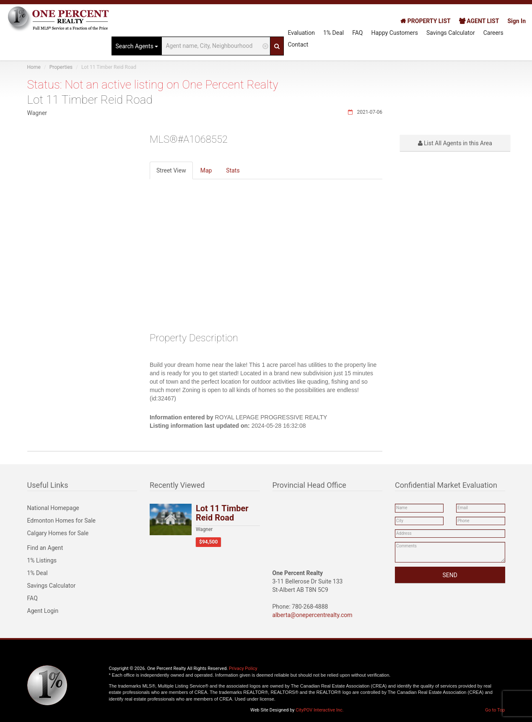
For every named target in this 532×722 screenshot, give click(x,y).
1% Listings (42, 560)
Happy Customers (394, 32)
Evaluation (301, 32)
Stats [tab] (232, 170)
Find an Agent (45, 547)
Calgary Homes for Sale (58, 533)
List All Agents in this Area (455, 143)
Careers (493, 32)
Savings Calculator (450, 32)
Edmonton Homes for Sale (61, 520)
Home (34, 67)
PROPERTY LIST (425, 21)
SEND (450, 575)
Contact (298, 44)
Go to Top (495, 710)
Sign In (516, 21)
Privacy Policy (243, 668)
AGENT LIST (479, 21)
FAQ (357, 32)
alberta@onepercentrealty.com (312, 615)
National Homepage (53, 508)
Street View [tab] (171, 170)
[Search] (277, 46)
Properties (61, 67)
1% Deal (333, 32)
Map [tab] (206, 170)
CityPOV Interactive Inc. (319, 710)
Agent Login (43, 610)
